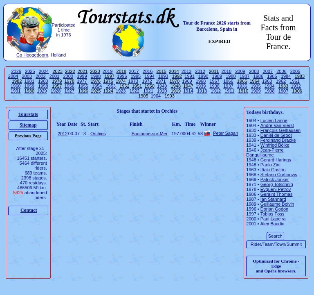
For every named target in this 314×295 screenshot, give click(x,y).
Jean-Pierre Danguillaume (264, 152)
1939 (201, 86)
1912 (216, 90)
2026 (16, 71)
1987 (244, 76)
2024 (44, 71)
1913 (202, 90)
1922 (134, 90)
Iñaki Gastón (273, 169)
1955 (83, 86)
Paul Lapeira (273, 218)
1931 (15, 90)
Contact (28, 210)
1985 (272, 76)
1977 (82, 81)
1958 (43, 86)
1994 (149, 76)
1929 (42, 90)
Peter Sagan (225, 133)
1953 (110, 86)
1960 (15, 86)
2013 (186, 71)
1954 (97, 86)
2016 (148, 71)
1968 (201, 81)
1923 (121, 90)
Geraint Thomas (276, 194)
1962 (281, 81)
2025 (30, 71)
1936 (242, 86)
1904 (156, 95)
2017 (134, 71)
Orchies (98, 133)
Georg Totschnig (276, 184)
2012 (200, 71)
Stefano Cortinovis (278, 174)
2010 (226, 71)
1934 (269, 86)
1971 (161, 81)
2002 (40, 76)
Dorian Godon (274, 208)
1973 (133, 81)
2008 (254, 71)
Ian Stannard (273, 199)
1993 (163, 76)
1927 (69, 90)
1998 (96, 76)
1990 (203, 76)
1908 (269, 90)
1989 (217, 76)
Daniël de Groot (276, 135)
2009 (240, 71)
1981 (29, 81)
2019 (107, 71)
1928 (56, 90)
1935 (255, 86)
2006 (281, 71)
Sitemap (28, 125)
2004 (13, 76)
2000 (68, 76)
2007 (268, 71)
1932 (296, 86)
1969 (187, 81)
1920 (162, 90)
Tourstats (28, 114)
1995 (136, 76)
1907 (283, 90)
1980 (43, 81)
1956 (69, 86)
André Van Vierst (277, 125)
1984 (286, 76)
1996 (122, 76)
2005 (295, 71)
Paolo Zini (270, 164)
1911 (229, 90)
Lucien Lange (273, 120)
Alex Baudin (272, 223)
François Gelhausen (280, 130)
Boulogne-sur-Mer (150, 133)
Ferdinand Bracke (278, 140)
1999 (82, 76)
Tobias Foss (272, 213)
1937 (228, 86)
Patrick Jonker (274, 179)
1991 (189, 76)
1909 (255, 90)
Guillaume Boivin (277, 204)
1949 (162, 86)
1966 (228, 81)
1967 (214, 81)
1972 (147, 81)
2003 (27, 76)
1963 (267, 81)
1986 (258, 76)
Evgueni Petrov (275, 189)
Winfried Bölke (274, 145)
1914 (188, 90)
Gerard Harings (275, 159)
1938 (214, 86)
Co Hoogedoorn (32, 54)
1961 (294, 81)
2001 (54, 76)
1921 (148, 90)
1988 (231, 76)
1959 (29, 86)
